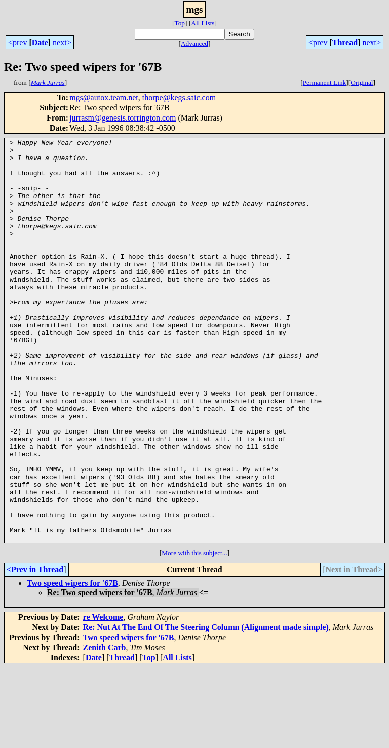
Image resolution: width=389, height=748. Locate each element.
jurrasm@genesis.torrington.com (122, 117)
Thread (345, 42)
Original (362, 82)
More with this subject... (194, 633)
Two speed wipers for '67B (72, 663)
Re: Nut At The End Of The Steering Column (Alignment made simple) (206, 707)
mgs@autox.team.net (103, 97)
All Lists (202, 23)
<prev (17, 42)
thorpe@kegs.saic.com (179, 97)
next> (62, 42)
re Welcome (103, 697)
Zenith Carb (104, 728)
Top (179, 23)
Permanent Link (324, 82)
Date (40, 42)
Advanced (194, 43)
